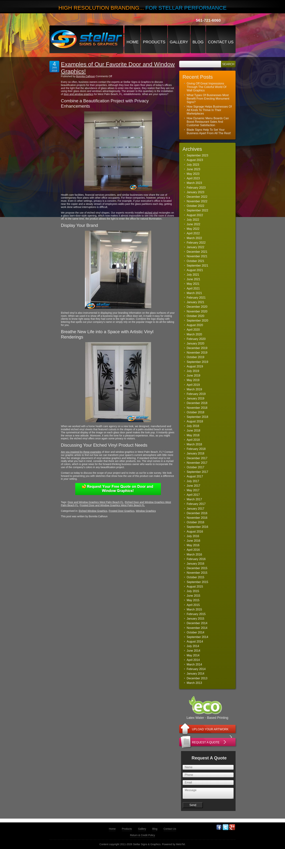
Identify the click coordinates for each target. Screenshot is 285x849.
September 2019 (197, 361)
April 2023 (193, 178)
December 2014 (197, 623)
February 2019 (196, 393)
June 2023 (193, 169)
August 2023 (195, 159)
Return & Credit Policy (142, 835)
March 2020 (194, 334)
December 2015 (197, 568)
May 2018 (193, 435)
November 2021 (197, 256)
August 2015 (195, 586)
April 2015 (193, 604)
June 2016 (193, 540)
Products (154, 42)
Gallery (179, 42)
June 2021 (193, 279)
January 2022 (195, 247)
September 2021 (197, 265)
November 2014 (197, 627)
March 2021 (194, 293)
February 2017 (196, 503)
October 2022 (195, 205)
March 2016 (194, 554)
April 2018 (193, 439)
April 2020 (193, 329)
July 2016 (193, 536)
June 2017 (193, 485)
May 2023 (193, 173)
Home (133, 42)
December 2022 (197, 196)
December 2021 (197, 251)
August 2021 (195, 270)
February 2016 (196, 559)
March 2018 (194, 444)
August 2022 (195, 215)
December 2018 (197, 403)
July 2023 (193, 164)
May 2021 (193, 283)
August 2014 (195, 641)
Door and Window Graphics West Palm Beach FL (95, 502)
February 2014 (196, 669)
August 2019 (195, 366)
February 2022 (196, 242)
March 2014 (194, 664)
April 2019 (193, 384)
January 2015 (195, 618)
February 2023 (196, 187)
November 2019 (197, 352)
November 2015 (197, 572)
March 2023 (194, 182)
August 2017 (195, 476)
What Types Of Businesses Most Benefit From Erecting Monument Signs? (208, 99)
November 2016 (197, 517)
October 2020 (195, 316)
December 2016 (197, 513)
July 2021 (193, 274)
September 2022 (197, 210)
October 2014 (195, 632)
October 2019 (195, 357)
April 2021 (193, 288)
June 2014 (193, 650)
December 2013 (197, 678)
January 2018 (195, 453)
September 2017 (197, 471)
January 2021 (195, 302)
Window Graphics (146, 510)
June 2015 (193, 595)
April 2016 (193, 549)
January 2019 (195, 398)
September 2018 (197, 416)
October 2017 (195, 467)
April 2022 (193, 233)
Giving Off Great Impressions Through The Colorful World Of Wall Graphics (206, 87)
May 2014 (193, 655)
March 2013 (194, 682)
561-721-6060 (208, 20)
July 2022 (193, 219)
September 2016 (197, 526)
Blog (198, 42)
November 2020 (197, 311)
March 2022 (194, 238)
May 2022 (193, 228)
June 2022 (193, 224)
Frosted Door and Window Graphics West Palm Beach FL (112, 505)
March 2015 (194, 609)
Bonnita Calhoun (85, 76)
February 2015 (196, 614)
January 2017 (195, 508)
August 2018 (195, 421)
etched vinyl (151, 212)
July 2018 (193, 426)
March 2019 (194, 389)
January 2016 (195, 563)
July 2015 (193, 591)
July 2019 (193, 371)
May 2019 (193, 380)
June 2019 (193, 375)
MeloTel (180, 844)
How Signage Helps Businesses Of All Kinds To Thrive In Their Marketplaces (209, 110)
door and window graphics (78, 94)
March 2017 (194, 499)
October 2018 (195, 412)
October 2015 (195, 577)
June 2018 (193, 430)
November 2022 (197, 201)
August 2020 (195, 325)
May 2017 (193, 490)
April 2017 (193, 494)
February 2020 (196, 338)
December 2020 (197, 306)
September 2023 (197, 155)
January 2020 (195, 343)
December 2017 (197, 458)
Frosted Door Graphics (122, 510)
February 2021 (196, 297)
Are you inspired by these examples (81, 451)
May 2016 (193, 545)
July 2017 (193, 481)
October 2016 (195, 522)
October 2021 (195, 261)
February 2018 (196, 448)
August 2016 (195, 531)
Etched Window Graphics (93, 510)
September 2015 (197, 582)
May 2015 (193, 600)
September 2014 (197, 637)
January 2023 (195, 192)
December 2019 (197, 348)
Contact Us (221, 42)
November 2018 (197, 407)
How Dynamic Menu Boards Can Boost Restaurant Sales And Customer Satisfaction (208, 122)
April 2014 (193, 659)
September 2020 (197, 320)
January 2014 (195, 673)
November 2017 (197, 462)
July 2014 (193, 646)
